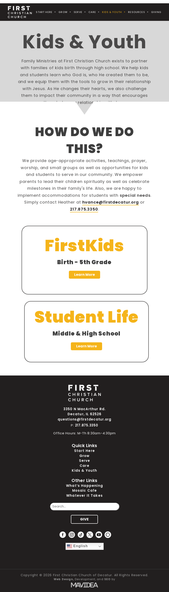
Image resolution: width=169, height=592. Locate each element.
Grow (65, 12)
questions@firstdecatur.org (84, 419)
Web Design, (64, 579)
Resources (138, 12)
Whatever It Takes (84, 495)
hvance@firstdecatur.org (110, 202)
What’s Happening (84, 485)
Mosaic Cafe (84, 490)
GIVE (84, 519)
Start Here (46, 12)
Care (94, 12)
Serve (80, 12)
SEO (107, 579)
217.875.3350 (84, 209)
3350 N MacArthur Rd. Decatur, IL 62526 (84, 411)
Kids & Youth (114, 12)
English (77, 546)
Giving (156, 12)
